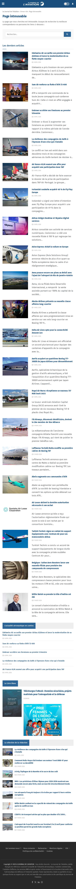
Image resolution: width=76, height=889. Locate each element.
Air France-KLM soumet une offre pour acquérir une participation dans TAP (33, 669)
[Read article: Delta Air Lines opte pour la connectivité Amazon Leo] (15, 338)
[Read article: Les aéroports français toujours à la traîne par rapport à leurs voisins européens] (8, 795)
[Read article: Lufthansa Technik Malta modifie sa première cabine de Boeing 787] (15, 456)
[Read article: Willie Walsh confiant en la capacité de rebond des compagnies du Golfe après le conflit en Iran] (8, 805)
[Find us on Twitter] (35, 882)
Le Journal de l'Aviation (11, 11)
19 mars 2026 (20, 818)
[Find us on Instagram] (42, 882)
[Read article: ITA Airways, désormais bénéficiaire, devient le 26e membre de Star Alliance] (15, 427)
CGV (66, 848)
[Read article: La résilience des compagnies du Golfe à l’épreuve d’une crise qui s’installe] (15, 147)
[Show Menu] (3, 4)
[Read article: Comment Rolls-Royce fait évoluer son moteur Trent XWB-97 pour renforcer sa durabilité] (8, 763)
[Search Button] (67, 34)
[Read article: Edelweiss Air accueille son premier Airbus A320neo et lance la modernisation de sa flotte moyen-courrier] (15, 61)
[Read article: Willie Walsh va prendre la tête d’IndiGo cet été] (15, 602)
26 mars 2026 (20, 766)
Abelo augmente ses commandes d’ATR (49, 476)
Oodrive (26, 698)
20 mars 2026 (20, 809)
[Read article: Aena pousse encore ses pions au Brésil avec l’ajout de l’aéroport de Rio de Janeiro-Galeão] (15, 280)
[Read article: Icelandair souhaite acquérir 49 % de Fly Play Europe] (15, 197)
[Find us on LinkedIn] (39, 882)
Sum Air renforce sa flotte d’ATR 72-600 (49, 84)
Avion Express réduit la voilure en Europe (50, 247)
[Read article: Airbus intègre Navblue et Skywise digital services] (15, 226)
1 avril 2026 (36, 307)
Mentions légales (56, 848)
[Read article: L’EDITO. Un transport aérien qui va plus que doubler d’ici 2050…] (8, 817)
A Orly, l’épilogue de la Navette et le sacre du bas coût (36, 772)
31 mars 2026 (37, 425)
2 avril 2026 (36, 145)
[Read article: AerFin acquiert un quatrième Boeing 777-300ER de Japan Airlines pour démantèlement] (15, 366)
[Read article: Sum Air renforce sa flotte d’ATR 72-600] (15, 92)
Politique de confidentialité (33, 851)
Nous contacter (29, 848)
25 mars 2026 (20, 798)
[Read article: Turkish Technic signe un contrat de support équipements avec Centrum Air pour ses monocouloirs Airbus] (15, 539)
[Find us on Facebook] (32, 882)
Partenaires (42, 848)
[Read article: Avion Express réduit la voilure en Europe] (15, 254)
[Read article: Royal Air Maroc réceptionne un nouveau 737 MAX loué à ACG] (15, 398)
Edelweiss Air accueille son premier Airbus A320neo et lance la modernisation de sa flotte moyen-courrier (51, 56)
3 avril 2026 (36, 62)
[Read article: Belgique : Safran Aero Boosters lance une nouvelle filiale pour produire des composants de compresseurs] (15, 570)
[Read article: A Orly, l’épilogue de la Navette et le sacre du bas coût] (8, 774)
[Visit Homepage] (34, 3)
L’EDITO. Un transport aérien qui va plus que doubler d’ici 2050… (40, 814)
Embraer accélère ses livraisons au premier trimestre (25, 652)
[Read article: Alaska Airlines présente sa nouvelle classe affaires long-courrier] (15, 309)
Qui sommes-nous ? (13, 848)
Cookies (50, 851)
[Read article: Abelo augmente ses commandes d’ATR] (15, 484)
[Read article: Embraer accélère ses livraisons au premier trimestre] (15, 118)
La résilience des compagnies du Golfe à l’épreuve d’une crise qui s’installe (34, 661)
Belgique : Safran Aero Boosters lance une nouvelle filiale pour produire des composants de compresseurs (50, 565)
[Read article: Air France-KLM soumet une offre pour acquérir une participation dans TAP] (15, 172)
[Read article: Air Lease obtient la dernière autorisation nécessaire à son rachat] (15, 510)
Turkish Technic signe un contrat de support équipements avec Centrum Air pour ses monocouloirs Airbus (51, 534)
